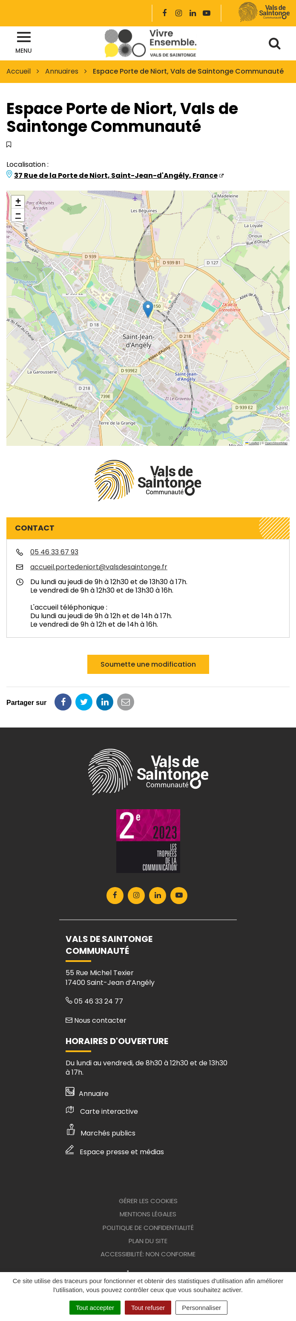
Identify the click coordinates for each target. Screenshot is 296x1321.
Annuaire (87, 1093)
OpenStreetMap (276, 443)
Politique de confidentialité (148, 1227)
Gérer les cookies (148, 1200)
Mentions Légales (148, 1214)
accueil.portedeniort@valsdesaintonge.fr (98, 567)
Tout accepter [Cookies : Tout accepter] (95, 1307)
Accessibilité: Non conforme (148, 1254)
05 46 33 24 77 (94, 1001)
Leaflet (252, 443)
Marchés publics (100, 1133)
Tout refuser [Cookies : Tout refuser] (148, 1307)
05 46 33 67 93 (54, 552)
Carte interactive (102, 1111)
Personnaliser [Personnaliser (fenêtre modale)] (201, 1307)
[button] (148, 309)
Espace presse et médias (115, 1152)
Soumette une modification (148, 664)
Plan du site (148, 1240)
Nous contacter (96, 1020)
